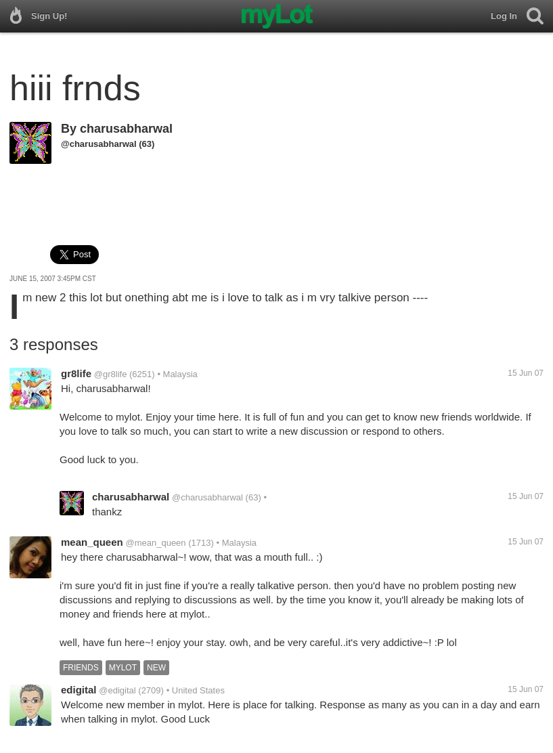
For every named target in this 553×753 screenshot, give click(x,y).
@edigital (117, 690)
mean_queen (92, 542)
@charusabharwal (99, 144)
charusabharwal (126, 128)
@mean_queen (155, 543)
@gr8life (110, 374)
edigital (79, 689)
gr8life (76, 373)
